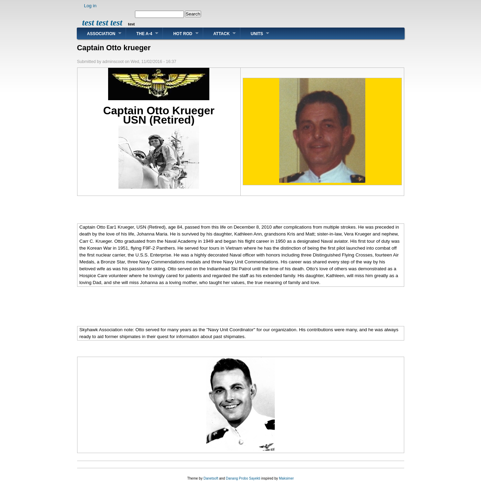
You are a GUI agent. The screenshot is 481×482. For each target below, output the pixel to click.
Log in (90, 5)
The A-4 (144, 33)
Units (257, 33)
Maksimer (286, 478)
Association (101, 33)
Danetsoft (210, 478)
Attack (221, 33)
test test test (102, 22)
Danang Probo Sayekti (243, 478)
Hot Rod (182, 33)
